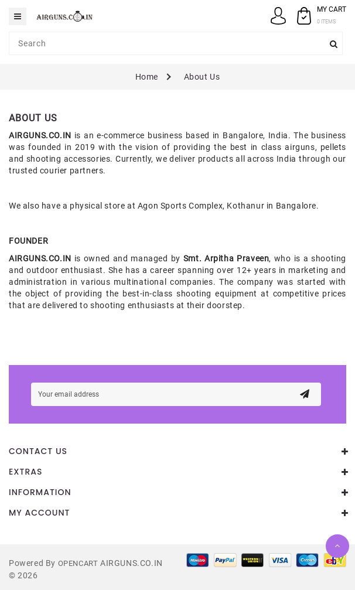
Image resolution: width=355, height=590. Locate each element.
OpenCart (78, 563)
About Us (202, 76)
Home (146, 76)
